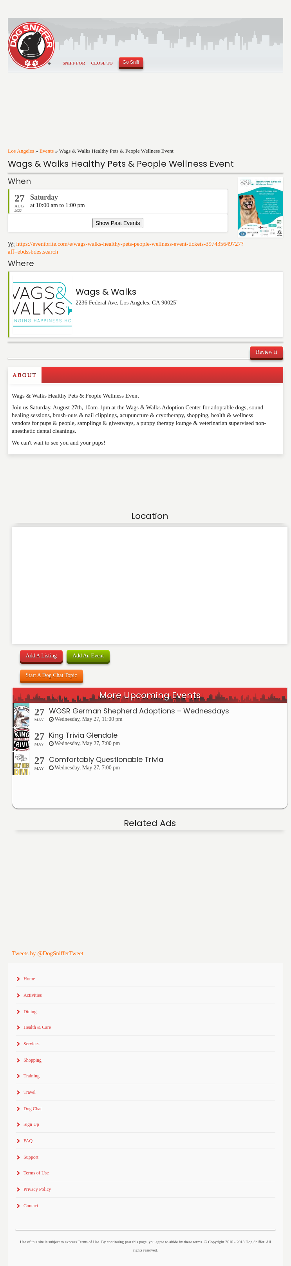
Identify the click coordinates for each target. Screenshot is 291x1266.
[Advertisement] (53, 470)
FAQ (28, 1141)
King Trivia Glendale (83, 735)
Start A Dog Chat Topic (51, 675)
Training (31, 1076)
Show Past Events (118, 223)
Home (29, 978)
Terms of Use (36, 1173)
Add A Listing (41, 656)
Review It (266, 352)
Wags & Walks (106, 292)
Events (47, 151)
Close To (102, 63)
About (25, 375)
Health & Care (37, 1027)
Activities (32, 995)
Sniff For (74, 63)
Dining (29, 1011)
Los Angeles (21, 151)
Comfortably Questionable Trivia (106, 759)
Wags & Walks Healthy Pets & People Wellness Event (121, 164)
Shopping (32, 1060)
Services (31, 1043)
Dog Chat (32, 1108)
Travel (29, 1092)
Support (30, 1157)
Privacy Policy (37, 1189)
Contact (30, 1205)
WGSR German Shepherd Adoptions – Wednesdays (139, 711)
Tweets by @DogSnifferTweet (47, 953)
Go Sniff (131, 62)
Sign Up (31, 1124)
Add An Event (88, 656)
